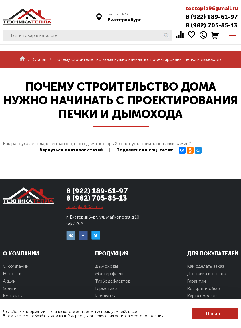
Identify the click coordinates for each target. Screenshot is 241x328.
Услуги (10, 288)
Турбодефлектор (113, 281)
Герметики (106, 288)
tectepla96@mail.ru (212, 8)
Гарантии (196, 281)
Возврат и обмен (204, 288)
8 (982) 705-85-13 (212, 25)
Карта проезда (202, 296)
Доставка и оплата (206, 273)
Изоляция (105, 296)
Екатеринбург (124, 20)
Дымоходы (106, 266)
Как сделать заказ (205, 266)
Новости (12, 273)
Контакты (13, 296)
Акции (9, 281)
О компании (16, 266)
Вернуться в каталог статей (71, 150)
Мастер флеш (109, 273)
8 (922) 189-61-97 (212, 16)
